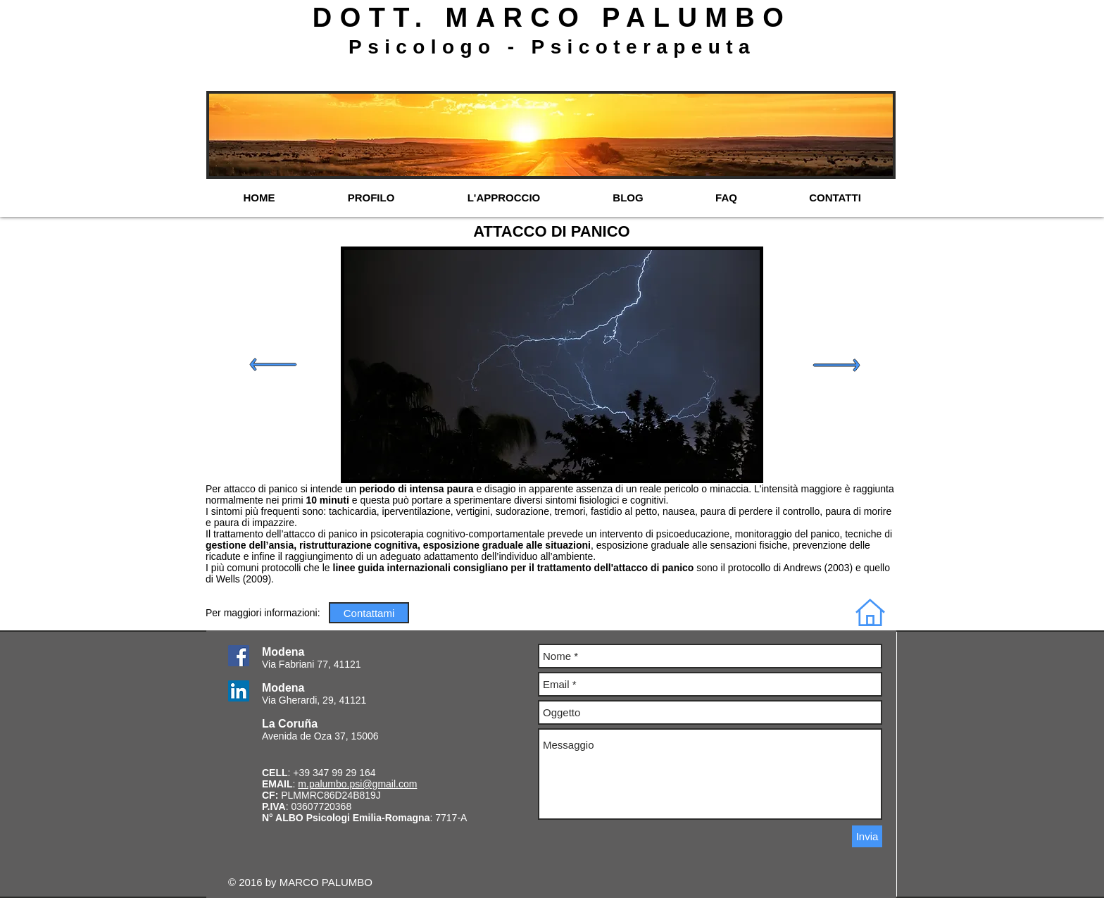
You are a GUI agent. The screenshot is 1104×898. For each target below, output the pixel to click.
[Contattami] (369, 612)
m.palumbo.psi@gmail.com (357, 784)
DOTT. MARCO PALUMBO (552, 17)
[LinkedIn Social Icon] (238, 690)
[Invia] (867, 836)
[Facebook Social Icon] (238, 655)
